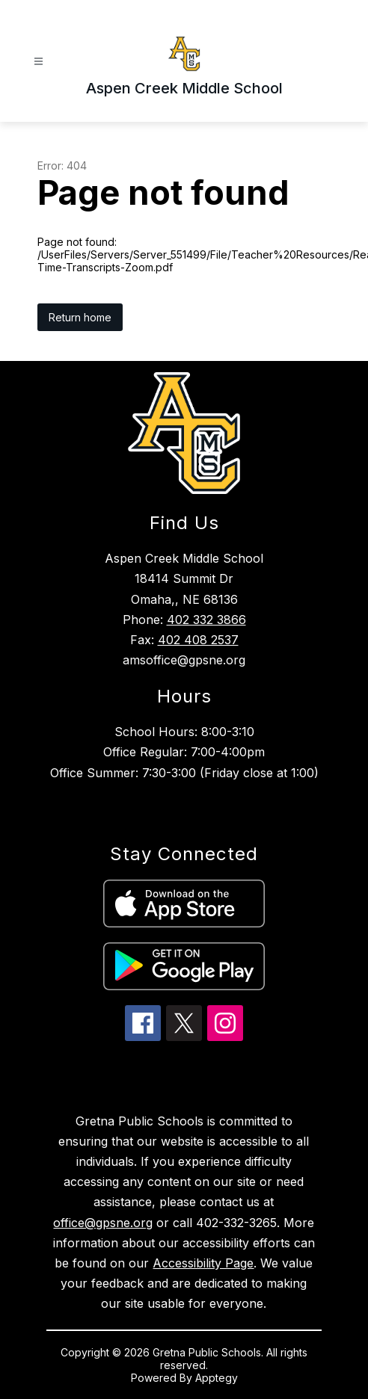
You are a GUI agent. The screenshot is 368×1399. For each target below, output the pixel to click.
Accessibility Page (203, 1263)
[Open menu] (38, 61)
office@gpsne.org (103, 1222)
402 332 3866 (206, 619)
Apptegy (216, 1377)
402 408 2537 (198, 639)
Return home (80, 317)
